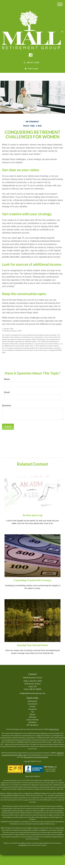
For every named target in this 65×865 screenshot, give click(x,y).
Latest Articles (32, 719)
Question (6, 405)
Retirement (32, 701)
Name (7, 379)
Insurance (32, 709)
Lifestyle (32, 717)
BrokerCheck (54, 729)
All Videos (32, 722)
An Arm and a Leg (32, 515)
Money (32, 714)
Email (7, 392)
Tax (32, 712)
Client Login (31, 68)
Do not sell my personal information (36, 757)
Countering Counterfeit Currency (32, 580)
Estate (32, 706)
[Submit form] (8, 427)
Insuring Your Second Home (32, 645)
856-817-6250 (31, 62)
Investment (32, 704)
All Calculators (32, 725)
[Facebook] (31, 55)
